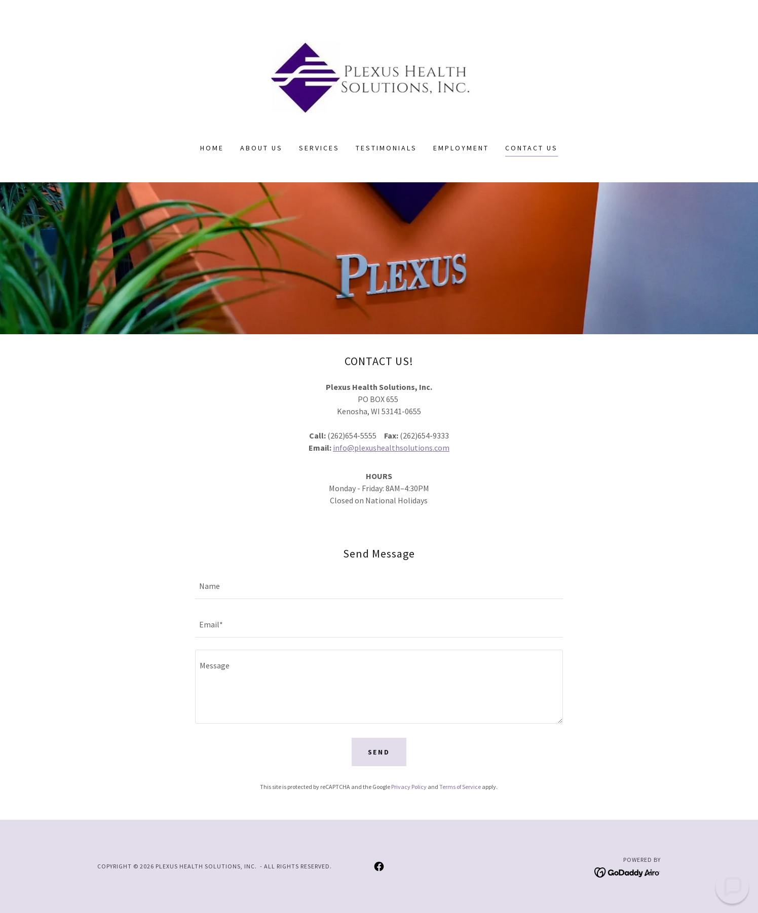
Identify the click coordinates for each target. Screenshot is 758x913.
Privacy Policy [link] (409, 786)
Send (379, 752)
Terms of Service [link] (460, 786)
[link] (379, 78)
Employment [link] (461, 147)
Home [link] (212, 147)
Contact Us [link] (531, 147)
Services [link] (319, 147)
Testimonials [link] (386, 147)
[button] (732, 887)
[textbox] (378, 586)
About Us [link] (261, 147)
